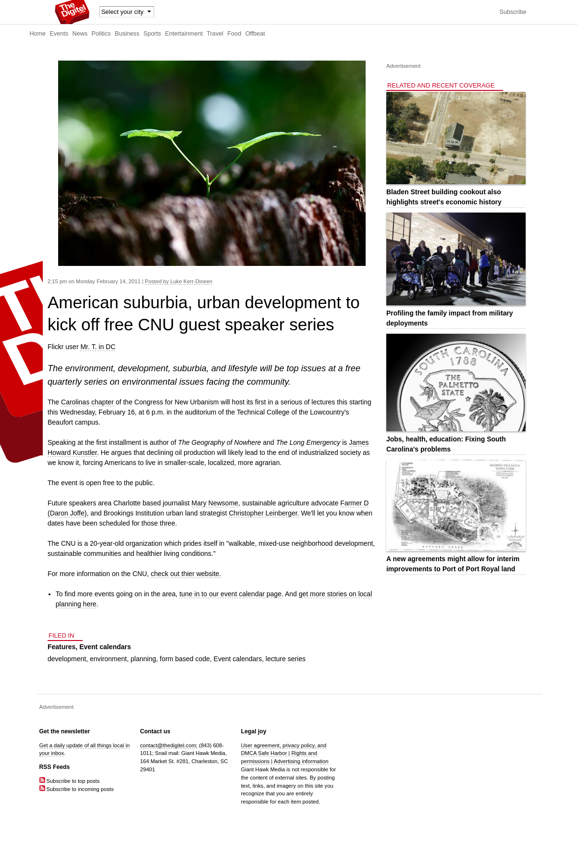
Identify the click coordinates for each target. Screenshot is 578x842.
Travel (215, 33)
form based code (185, 659)
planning (143, 659)
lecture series (286, 659)
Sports (152, 33)
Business (127, 33)
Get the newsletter (64, 731)
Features (61, 647)
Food (234, 33)
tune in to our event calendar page (230, 594)
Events (59, 33)
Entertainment (184, 33)
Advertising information (301, 761)
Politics (101, 33)
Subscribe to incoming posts (76, 789)
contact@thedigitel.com (168, 745)
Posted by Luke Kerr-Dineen (179, 281)
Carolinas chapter (87, 402)
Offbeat (255, 33)
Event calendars (105, 647)
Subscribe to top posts (69, 781)
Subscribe (512, 12)
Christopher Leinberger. (264, 513)
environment (108, 659)
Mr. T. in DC (97, 347)
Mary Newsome (215, 503)
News (80, 33)
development (67, 659)
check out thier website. (186, 574)
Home (38, 33)
